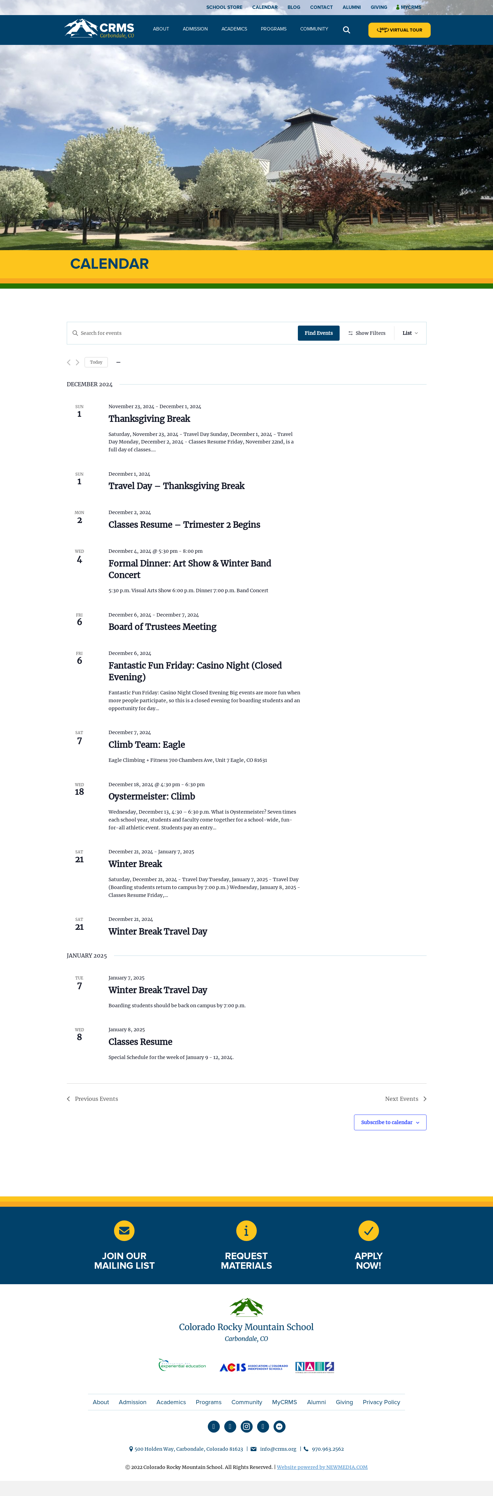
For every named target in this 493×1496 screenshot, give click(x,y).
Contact (321, 7)
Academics (234, 29)
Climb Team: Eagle (147, 765)
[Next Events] (77, 382)
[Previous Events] (69, 382)
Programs (274, 29)
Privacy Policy (381, 1422)
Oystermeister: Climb (152, 817)
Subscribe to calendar (386, 1142)
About (161, 29)
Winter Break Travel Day (158, 951)
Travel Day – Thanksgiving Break (176, 506)
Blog (294, 7)
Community (314, 29)
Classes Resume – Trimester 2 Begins (184, 545)
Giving (379, 7)
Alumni (352, 7)
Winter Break (135, 884)
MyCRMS (284, 1422)
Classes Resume (140, 1062)
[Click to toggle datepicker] (118, 382)
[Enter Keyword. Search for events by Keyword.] (183, 333)
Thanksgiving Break (149, 439)
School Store (224, 7)
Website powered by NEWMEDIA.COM (322, 1487)
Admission (195, 29)
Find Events (320, 333)
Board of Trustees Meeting (162, 647)
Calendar (265, 7)
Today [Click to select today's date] (96, 382)
